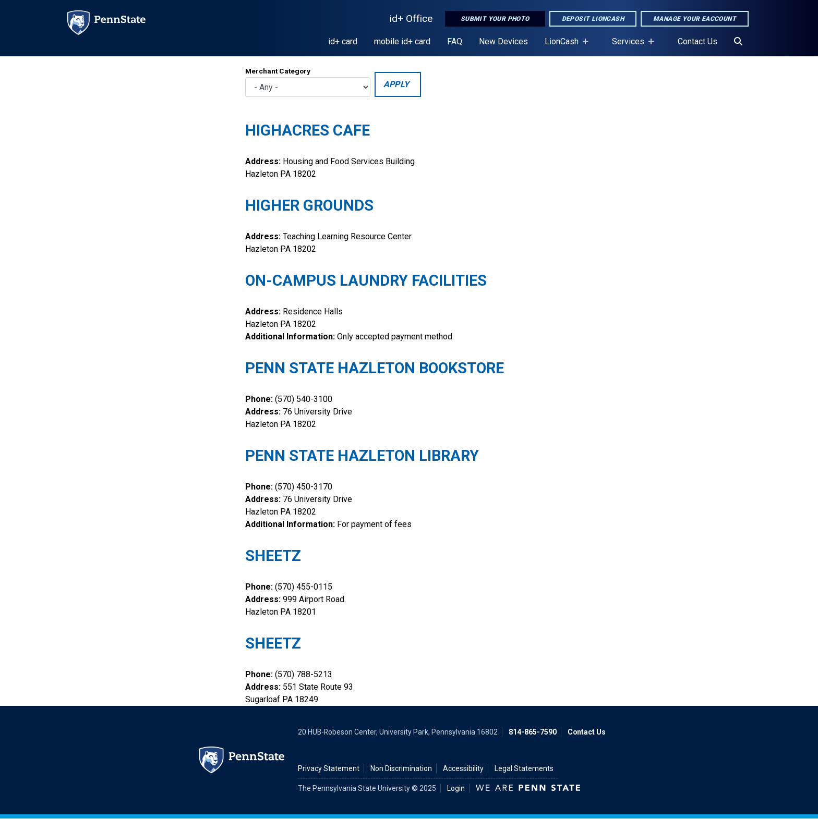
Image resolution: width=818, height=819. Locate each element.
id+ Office (411, 19)
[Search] (738, 41)
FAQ (454, 41)
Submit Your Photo (495, 18)
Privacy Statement (328, 768)
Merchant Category (277, 71)
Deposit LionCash (593, 18)
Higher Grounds (309, 205)
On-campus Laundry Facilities (366, 280)
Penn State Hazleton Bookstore (374, 368)
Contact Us (697, 41)
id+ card (342, 41)
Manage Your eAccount (694, 18)
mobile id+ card (402, 41)
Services (630, 46)
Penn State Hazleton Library (362, 455)
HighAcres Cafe (307, 130)
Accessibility (463, 768)
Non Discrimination (401, 768)
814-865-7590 (533, 732)
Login (456, 788)
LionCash (563, 46)
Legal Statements (524, 768)
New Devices (503, 41)
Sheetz (273, 556)
